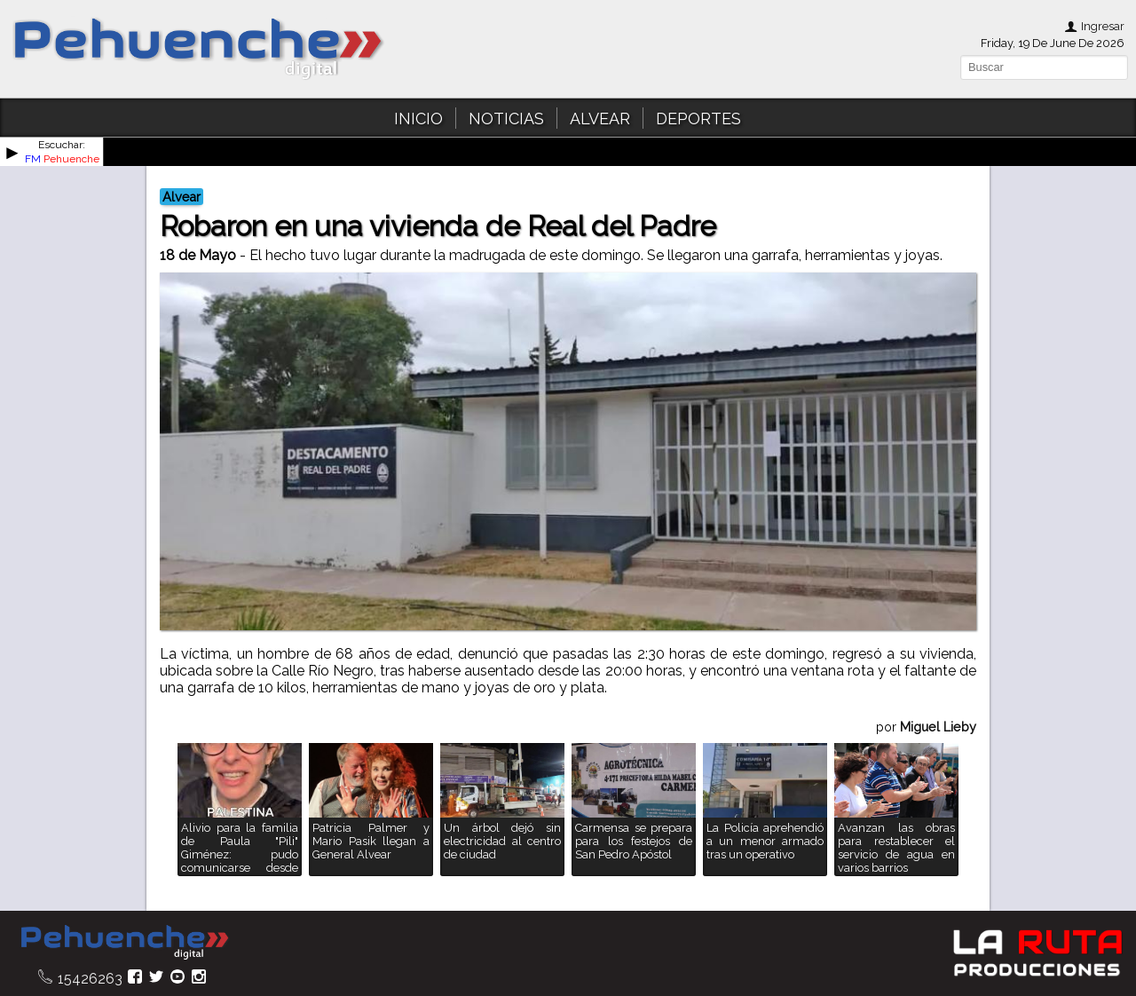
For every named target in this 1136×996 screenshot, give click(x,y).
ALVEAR (600, 118)
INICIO (418, 118)
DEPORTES (698, 118)
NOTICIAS (506, 118)
